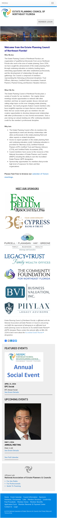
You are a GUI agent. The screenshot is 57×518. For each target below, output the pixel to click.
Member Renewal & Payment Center (31, 504)
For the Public (12, 481)
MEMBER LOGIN (45, 22)
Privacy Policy (45, 511)
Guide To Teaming (14, 486)
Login (16, 507)
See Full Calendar (11, 457)
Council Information (30, 497)
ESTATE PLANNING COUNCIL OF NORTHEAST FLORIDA (28, 13)
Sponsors (42, 497)
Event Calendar (16, 497)
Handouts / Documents (12, 499)
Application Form (10, 504)
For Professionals (13, 483)
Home (6, 497)
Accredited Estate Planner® (34, 332)
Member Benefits (36, 502)
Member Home (22, 502)
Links (24, 499)
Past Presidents (10, 502)
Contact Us (8, 507)
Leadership (47, 499)
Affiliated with (28, 476)
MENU (5, 3)
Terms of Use (8, 513)
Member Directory (34, 499)
